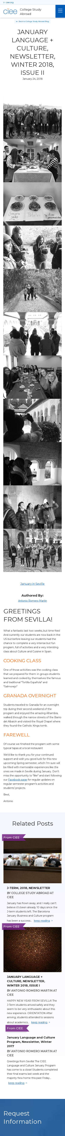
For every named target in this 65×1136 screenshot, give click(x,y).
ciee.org (10, 2)
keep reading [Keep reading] (42, 920)
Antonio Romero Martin (32, 600)
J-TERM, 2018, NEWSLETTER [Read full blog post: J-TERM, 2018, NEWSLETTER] (28, 888)
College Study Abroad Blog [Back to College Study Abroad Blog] (37, 21)
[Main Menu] (60, 11)
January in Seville (32, 583)
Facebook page (17, 779)
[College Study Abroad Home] (27, 11)
